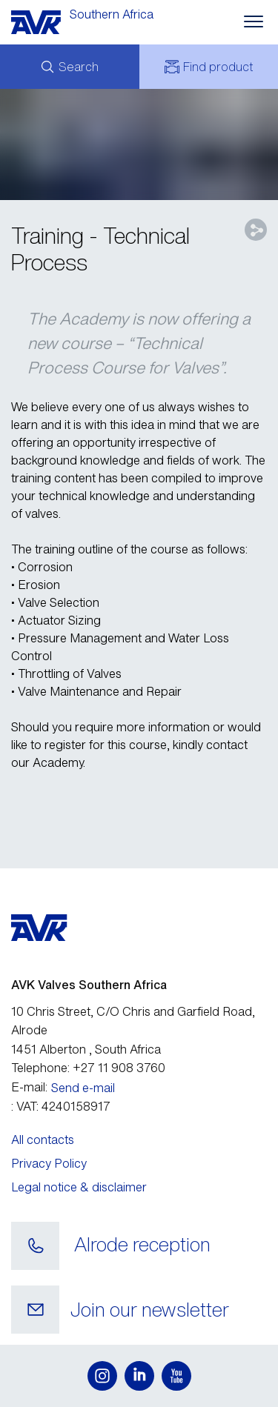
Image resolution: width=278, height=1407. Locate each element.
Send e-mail (83, 1088)
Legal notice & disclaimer (79, 1187)
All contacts (42, 1139)
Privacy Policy (49, 1163)
